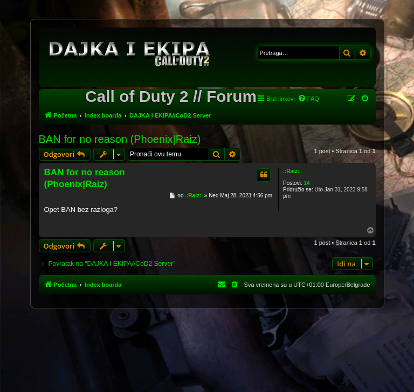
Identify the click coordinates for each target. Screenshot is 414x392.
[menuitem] (308, 98)
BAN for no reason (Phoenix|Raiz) (120, 139)
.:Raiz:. (292, 171)
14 (306, 183)
